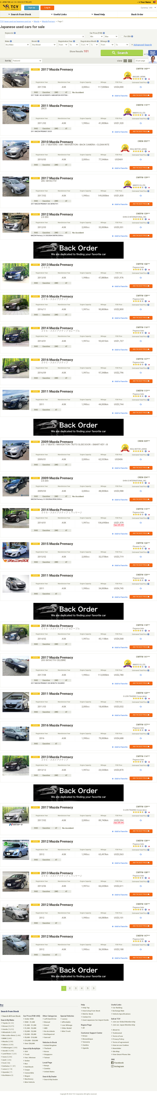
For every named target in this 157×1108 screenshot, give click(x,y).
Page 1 (60, 21)
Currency (144, 8)
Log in (47, 7)
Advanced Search (143, 45)
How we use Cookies (120, 1045)
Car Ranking (117, 1008)
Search (120, 53)
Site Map (115, 1051)
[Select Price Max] (111, 36)
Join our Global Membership (123, 1022)
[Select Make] (17, 45)
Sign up (31, 7)
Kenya (84, 1036)
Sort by (8, 61)
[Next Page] (93, 988)
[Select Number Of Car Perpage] (143, 61)
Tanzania (86, 1042)
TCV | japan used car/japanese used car (15, 21)
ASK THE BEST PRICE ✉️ (141, 95)
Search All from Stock (10, 1016)
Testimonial (117, 1033)
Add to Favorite (120, 96)
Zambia (85, 1045)
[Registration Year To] (74, 45)
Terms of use (117, 1036)
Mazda (36, 21)
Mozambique (87, 1039)
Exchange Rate (118, 1011)
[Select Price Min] (97, 36)
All (83, 1028)
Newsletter (116, 1048)
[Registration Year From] (63, 45)
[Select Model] (44, 45)
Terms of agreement (120, 1042)
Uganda (85, 1048)
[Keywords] (45, 36)
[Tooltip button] (15, 33)
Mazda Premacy (48, 21)
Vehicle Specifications (121, 1014)
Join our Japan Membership (123, 1025)
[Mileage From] (107, 45)
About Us (116, 1030)
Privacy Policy (118, 1039)
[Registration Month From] (85, 45)
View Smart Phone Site (121, 1054)
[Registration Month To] (94, 45)
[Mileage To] (122, 45)
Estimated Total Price (140, 82)
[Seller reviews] (140, 79)
